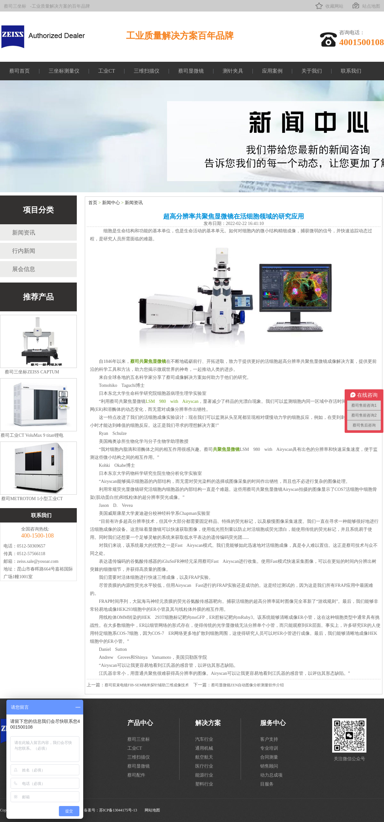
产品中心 (140, 722)
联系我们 (351, 71)
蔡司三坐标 (15, 6)
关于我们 (311, 71)
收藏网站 (328, 6)
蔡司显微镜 (191, 71)
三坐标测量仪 (64, 71)
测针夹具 (233, 71)
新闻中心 (111, 202)
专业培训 (269, 748)
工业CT (106, 71)
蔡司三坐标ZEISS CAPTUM (32, 372)
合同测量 (269, 757)
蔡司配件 (136, 775)
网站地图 (152, 810)
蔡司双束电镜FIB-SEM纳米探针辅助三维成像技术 (147, 685)
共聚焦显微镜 (226, 449)
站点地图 (365, 6)
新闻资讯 (23, 232)
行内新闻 (23, 251)
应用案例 (272, 71)
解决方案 (208, 722)
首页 (92, 202)
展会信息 (23, 269)
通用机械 (204, 748)
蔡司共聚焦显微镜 (148, 361)
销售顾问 (269, 766)
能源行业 (204, 775)
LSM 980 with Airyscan (172, 401)
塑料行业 (204, 784)
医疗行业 (204, 766)
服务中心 (273, 722)
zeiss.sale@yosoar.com (38, 561)
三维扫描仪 (146, 71)
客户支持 (269, 739)
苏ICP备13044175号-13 (118, 810)
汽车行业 (204, 739)
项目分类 (38, 210)
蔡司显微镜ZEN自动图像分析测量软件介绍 (247, 685)
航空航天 (204, 757)
